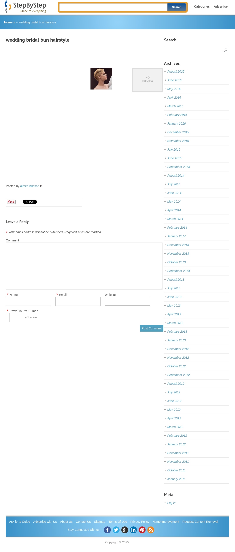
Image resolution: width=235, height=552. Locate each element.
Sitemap (99, 521)
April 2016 (174, 97)
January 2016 (176, 123)
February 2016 (177, 115)
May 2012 (174, 409)
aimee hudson (29, 186)
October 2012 (176, 366)
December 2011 (178, 453)
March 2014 (175, 219)
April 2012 (174, 418)
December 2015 (178, 132)
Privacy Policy (139, 521)
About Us (66, 521)
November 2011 (178, 461)
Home (8, 22)
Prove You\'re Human (24, 311)
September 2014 (178, 167)
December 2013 (178, 245)
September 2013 (178, 271)
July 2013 (173, 288)
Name (14, 295)
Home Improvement (166, 521)
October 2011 (176, 470)
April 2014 (174, 210)
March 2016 (175, 106)
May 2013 (174, 305)
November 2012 (178, 357)
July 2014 (173, 184)
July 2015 (173, 149)
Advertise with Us (45, 521)
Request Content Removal (200, 521)
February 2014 (177, 227)
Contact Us (83, 521)
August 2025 (175, 71)
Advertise (221, 6)
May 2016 (174, 89)
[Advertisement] (85, 54)
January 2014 (176, 236)
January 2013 (176, 340)
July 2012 (173, 392)
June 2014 (174, 193)
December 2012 (178, 349)
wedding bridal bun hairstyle (37, 22)
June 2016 (174, 80)
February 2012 (177, 435)
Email (63, 295)
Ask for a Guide (19, 521)
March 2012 (175, 427)
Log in (171, 503)
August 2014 (175, 175)
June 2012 (174, 401)
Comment (12, 240)
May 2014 (174, 201)
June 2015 (174, 158)
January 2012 (176, 444)
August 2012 (175, 383)
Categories (202, 6)
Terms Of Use (117, 521)
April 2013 (174, 314)
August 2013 (175, 279)
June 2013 (174, 297)
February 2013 (177, 331)
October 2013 (176, 262)
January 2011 (176, 479)
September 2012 (178, 375)
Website (110, 294)
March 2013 (175, 323)
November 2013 (178, 253)
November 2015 (178, 141)
